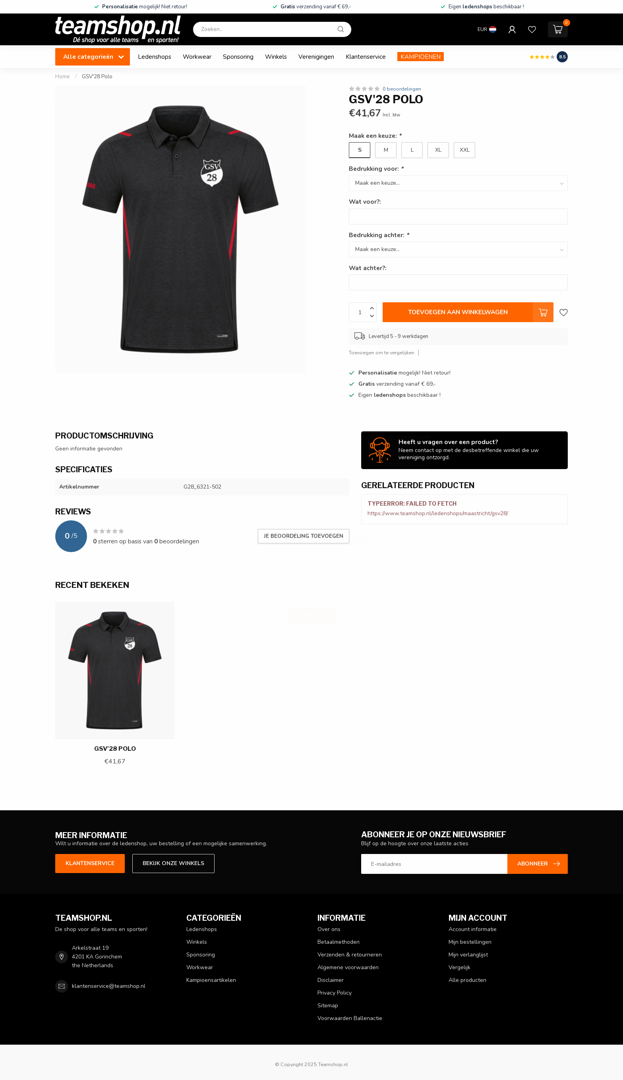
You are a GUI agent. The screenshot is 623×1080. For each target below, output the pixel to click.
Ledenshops (154, 56)
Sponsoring (238, 56)
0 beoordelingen (402, 88)
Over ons (329, 929)
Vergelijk (459, 967)
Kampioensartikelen (211, 980)
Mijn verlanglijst (468, 954)
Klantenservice (366, 56)
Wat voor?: (365, 201)
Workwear (197, 56)
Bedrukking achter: (379, 235)
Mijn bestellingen (470, 942)
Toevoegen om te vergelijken (381, 352)
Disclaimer (330, 980)
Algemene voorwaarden (348, 967)
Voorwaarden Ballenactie (349, 1018)
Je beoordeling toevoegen (303, 536)
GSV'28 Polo (97, 76)
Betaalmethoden (338, 942)
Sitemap (327, 1005)
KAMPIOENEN (420, 56)
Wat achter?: (368, 268)
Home (62, 76)
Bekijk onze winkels (173, 863)
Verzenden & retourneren (349, 954)
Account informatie (473, 929)
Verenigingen (316, 56)
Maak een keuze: (375, 135)
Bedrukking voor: (376, 168)
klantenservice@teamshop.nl (108, 986)
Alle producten (467, 980)
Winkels (276, 56)
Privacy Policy (334, 993)
